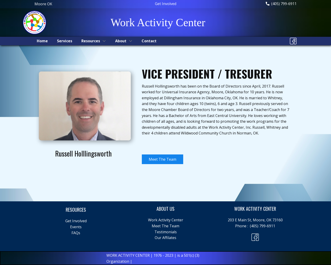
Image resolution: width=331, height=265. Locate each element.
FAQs (75, 232)
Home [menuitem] (42, 40)
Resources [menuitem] (90, 40)
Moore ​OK (43, 3)
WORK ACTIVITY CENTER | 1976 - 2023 (140, 255)
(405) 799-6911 (281, 4)
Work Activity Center (165, 219)
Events (76, 226)
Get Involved (165, 3)
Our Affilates (165, 237)
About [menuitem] (120, 40)
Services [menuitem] (64, 40)
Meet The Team (162, 159)
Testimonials (165, 231)
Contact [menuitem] (149, 40)
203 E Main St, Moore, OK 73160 (255, 219)
